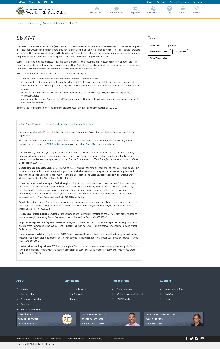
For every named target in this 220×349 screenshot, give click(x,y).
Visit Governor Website (26, 323)
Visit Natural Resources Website (93, 323)
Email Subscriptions (31, 309)
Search (197, 10)
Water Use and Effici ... (159, 51)
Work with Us (153, 10)
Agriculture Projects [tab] (56, 123)
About (150, 2)
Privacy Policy (54, 338)
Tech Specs (170, 293)
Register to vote (77, 288)
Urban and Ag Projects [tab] (83, 123)
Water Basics (97, 10)
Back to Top (22, 338)
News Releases (124, 288)
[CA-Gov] (21, 2)
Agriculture (171, 45)
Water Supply (156, 45)
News (170, 10)
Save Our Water (76, 293)
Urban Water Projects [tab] (30, 123)
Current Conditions (179, 2)
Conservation (180, 51)
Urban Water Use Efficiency (92, 143)
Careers (25, 304)
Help (167, 299)
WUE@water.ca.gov (57, 143)
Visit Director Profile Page (154, 323)
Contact (161, 2)
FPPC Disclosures (115, 338)
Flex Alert (74, 299)
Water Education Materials (130, 293)
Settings (197, 2)
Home (19, 23)
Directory (26, 288)
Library (183, 10)
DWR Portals (123, 299)
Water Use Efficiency (53, 23)
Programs (134, 10)
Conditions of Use (174, 288)
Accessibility (95, 338)
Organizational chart (32, 299)
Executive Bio (28, 293)
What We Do (116, 10)
